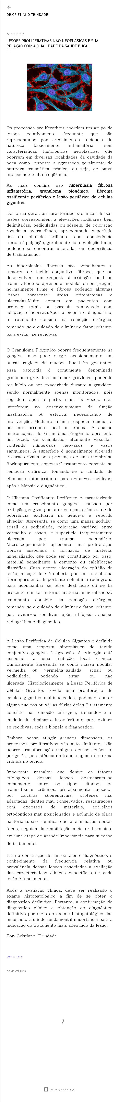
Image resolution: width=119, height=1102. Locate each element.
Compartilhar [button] (15, 956)
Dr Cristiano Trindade (27, 14)
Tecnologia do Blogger (59, 1089)
